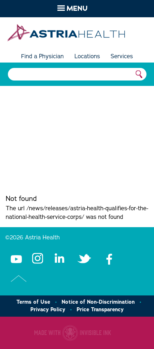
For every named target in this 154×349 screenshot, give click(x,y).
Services (122, 56)
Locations (87, 56)
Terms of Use (33, 302)
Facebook (109, 259)
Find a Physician (42, 56)
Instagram (38, 259)
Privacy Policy (47, 309)
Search (139, 74)
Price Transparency (100, 309)
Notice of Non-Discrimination (98, 302)
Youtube (16, 259)
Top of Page (18, 279)
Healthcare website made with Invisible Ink (72, 333)
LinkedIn (59, 259)
